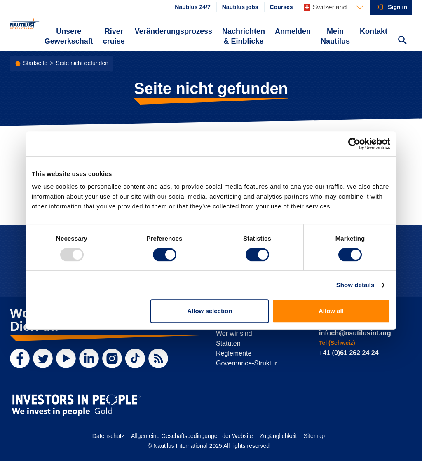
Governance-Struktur (246, 363)
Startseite (35, 63)
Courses (281, 7)
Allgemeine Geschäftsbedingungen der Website (192, 436)
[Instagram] (112, 358)
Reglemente (233, 353)
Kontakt (373, 31)
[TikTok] (135, 358)
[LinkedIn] (89, 358)
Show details (355, 284)
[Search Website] (402, 41)
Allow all (331, 310)
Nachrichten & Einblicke (243, 36)
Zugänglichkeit (278, 436)
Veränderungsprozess (173, 31)
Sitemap (314, 436)
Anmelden (293, 31)
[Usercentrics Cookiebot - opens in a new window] (354, 144)
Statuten (228, 343)
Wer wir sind (234, 333)
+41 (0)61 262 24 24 (349, 352)
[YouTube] (66, 358)
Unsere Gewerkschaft (69, 36)
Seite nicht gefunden (82, 63)
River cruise (114, 36)
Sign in (397, 7)
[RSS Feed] (158, 358)
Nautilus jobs (240, 7)
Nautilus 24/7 (192, 7)
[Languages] (333, 7)
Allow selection (209, 310)
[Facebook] (20, 358)
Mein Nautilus (335, 36)
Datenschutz (108, 436)
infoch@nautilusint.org (355, 333)
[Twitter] (43, 358)
